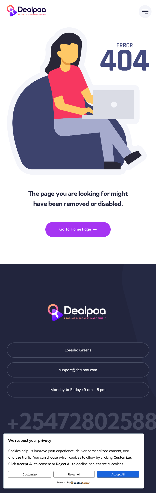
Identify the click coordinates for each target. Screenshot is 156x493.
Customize (29, 474)
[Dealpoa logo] (27, 4)
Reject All (74, 474)
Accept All (118, 474)
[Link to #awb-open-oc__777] (145, 11)
